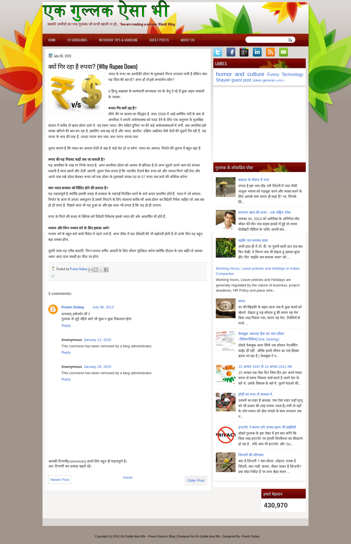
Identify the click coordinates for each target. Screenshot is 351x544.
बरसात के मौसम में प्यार (253, 180)
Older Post (196, 480)
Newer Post (59, 480)
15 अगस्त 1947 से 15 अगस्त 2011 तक (265, 367)
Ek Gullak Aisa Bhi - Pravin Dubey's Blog (148, 536)
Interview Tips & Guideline (118, 40)
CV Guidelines (77, 40)
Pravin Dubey (79, 268)
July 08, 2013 (103, 307)
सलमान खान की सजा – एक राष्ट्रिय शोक (264, 212)
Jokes (257, 80)
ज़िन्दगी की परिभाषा (251, 455)
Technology (292, 74)
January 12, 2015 (97, 340)
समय (241, 301)
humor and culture (240, 74)
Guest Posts (159, 40)
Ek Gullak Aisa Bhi (208, 536)
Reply (65, 325)
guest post (241, 80)
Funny (273, 74)
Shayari (223, 80)
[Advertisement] (259, 123)
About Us (188, 40)
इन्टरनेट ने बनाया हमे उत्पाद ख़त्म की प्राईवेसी (267, 427)
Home (52, 40)
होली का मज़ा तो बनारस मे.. (256, 394)
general (268, 80)
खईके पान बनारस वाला (253, 240)
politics (280, 80)
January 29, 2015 (97, 367)
